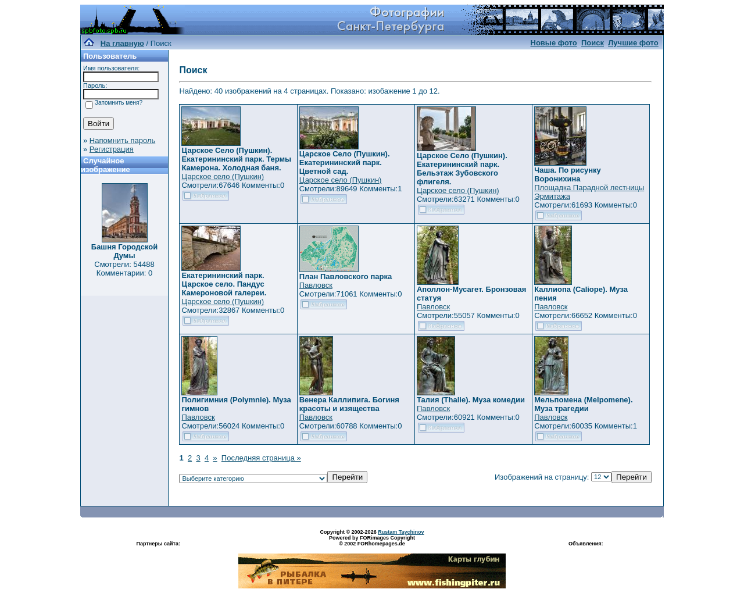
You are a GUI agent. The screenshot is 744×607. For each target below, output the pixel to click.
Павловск (315, 285)
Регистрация (112, 149)
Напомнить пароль (122, 140)
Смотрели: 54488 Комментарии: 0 (124, 268)
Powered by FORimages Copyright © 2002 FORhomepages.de (372, 541)
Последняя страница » (261, 458)
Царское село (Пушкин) (222, 176)
